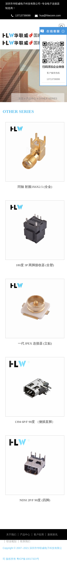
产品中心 (31, 98)
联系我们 (25, 541)
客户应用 (39, 534)
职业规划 (11, 541)
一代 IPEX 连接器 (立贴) (35, 343)
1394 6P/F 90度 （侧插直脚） (35, 422)
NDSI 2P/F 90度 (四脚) (34, 500)
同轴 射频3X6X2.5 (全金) (35, 187)
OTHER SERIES (48, 98)
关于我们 (11, 534)
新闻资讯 (53, 534)
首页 (20, 98)
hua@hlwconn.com (50, 15)
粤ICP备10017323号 (28, 559)
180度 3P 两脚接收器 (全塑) (35, 265)
